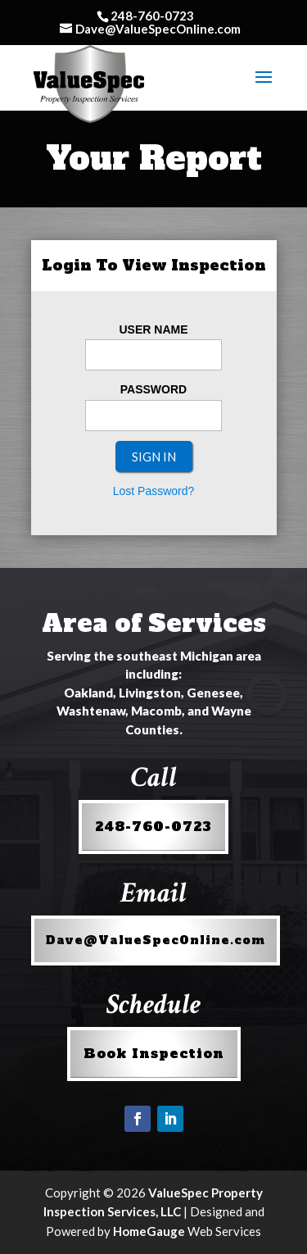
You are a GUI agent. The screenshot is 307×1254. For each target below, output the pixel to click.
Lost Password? (154, 491)
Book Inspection (154, 1053)
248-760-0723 (153, 826)
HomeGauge (149, 1231)
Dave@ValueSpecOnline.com (155, 940)
